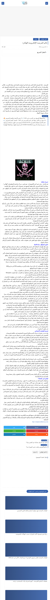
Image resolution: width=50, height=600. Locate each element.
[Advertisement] (25, 22)
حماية (35, 39)
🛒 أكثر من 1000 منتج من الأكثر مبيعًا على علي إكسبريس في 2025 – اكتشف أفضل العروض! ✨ (25, 120)
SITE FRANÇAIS (42, 588)
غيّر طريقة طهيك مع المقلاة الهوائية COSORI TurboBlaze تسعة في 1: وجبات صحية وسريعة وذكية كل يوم (25, 124)
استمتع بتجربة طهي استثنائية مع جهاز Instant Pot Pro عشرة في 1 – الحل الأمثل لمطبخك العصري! (25, 122)
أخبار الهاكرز (44, 39)
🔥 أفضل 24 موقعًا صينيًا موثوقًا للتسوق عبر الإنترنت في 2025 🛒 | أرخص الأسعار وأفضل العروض (25, 118)
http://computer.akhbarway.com (40, 422)
